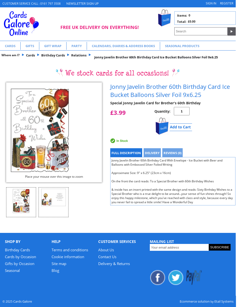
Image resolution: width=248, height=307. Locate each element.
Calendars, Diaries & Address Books (123, 46)
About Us (106, 249)
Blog (55, 270)
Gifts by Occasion (19, 263)
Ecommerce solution (195, 301)
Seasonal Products (182, 46)
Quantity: (162, 111)
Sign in (211, 3)
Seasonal (12, 270)
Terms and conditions (70, 249)
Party (76, 46)
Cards (10, 46)
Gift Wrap (52, 46)
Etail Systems (224, 301)
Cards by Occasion (20, 256)
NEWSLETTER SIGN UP (82, 3)
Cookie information (68, 256)
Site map (59, 263)
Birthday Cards (17, 249)
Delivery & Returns (114, 263)
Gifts (30, 46)
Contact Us (107, 256)
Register (226, 3)
